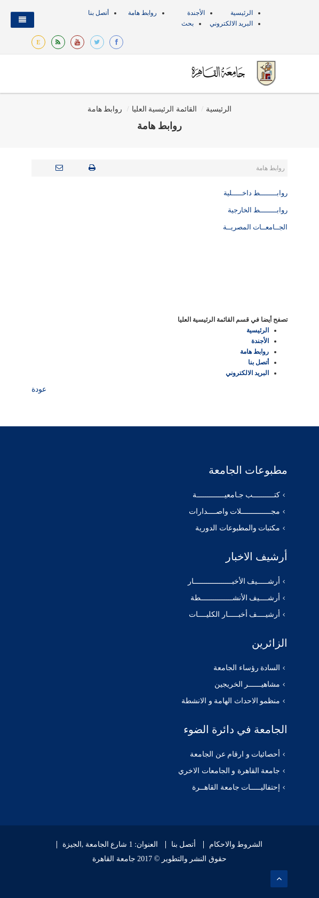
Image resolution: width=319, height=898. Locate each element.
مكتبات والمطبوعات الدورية (237, 528)
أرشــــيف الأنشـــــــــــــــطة (235, 598)
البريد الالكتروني (231, 23)
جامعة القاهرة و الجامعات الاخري (229, 771)
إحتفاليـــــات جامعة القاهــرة (236, 787)
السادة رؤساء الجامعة (246, 668)
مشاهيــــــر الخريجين (247, 684)
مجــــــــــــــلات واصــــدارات (235, 511)
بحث (187, 23)
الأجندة (196, 13)
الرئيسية (241, 13)
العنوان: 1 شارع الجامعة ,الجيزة (110, 844)
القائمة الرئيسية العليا (164, 109)
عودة (38, 389)
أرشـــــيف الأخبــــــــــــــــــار (234, 581)
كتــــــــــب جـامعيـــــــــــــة (237, 495)
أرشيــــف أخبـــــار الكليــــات (234, 614)
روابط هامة (142, 13)
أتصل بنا (98, 13)
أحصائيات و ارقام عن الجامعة (235, 754)
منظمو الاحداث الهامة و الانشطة (230, 701)
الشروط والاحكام (236, 844)
